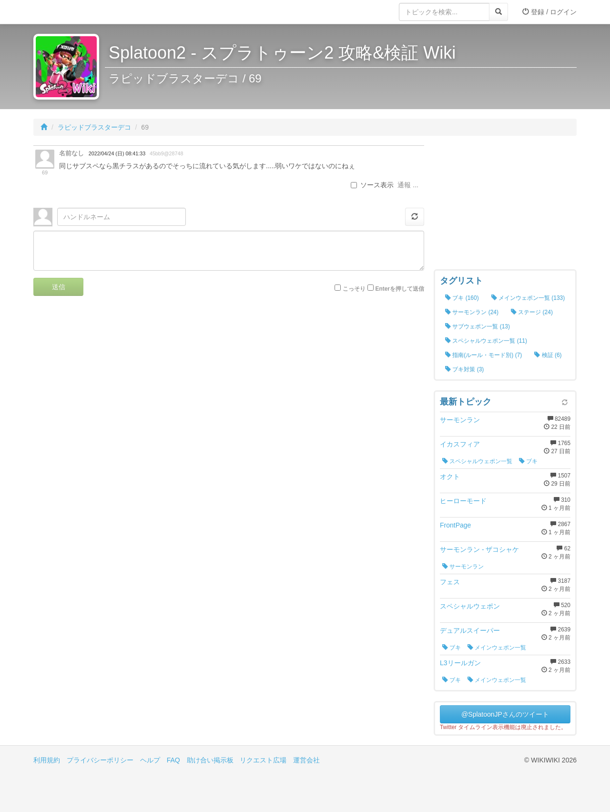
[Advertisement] (505, 204)
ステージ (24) (532, 312)
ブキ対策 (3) (464, 369)
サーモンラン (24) (471, 312)
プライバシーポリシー (100, 760)
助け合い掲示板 (210, 760)
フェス (450, 582)
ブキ (528, 461)
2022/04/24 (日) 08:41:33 (117, 153)
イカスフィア (460, 444)
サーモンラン (460, 420)
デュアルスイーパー (470, 630)
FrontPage (455, 525)
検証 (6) (547, 355)
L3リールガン (460, 663)
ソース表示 (372, 185)
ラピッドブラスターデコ (94, 127)
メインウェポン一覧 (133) (528, 297)
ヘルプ (150, 760)
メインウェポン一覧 (497, 647)
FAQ (173, 760)
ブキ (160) (462, 297)
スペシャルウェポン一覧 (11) (486, 340)
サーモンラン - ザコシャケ (479, 549)
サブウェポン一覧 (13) (477, 326)
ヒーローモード (463, 501)
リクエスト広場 (263, 760)
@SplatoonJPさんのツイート (505, 714)
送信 (58, 287)
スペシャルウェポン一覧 (477, 461)
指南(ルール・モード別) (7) (483, 355)
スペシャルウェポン (470, 606)
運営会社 (306, 760)
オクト (450, 476)
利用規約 (46, 760)
